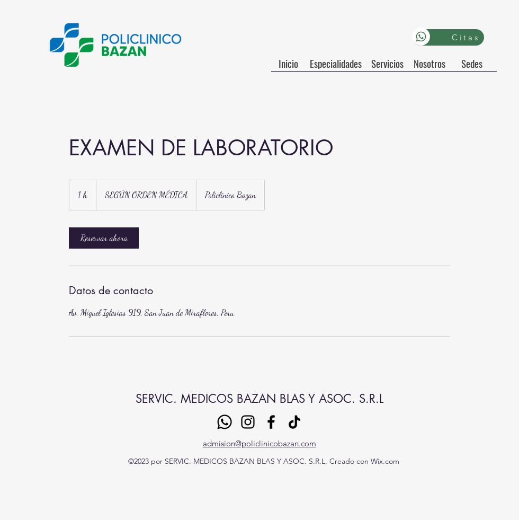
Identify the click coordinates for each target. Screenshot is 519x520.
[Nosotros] (429, 63)
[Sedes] (471, 63)
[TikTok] (294, 422)
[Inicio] (288, 63)
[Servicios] (387, 63)
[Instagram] (248, 422)
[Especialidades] (336, 63)
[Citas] (448, 37)
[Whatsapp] (421, 37)
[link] (104, 238)
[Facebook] (271, 422)
